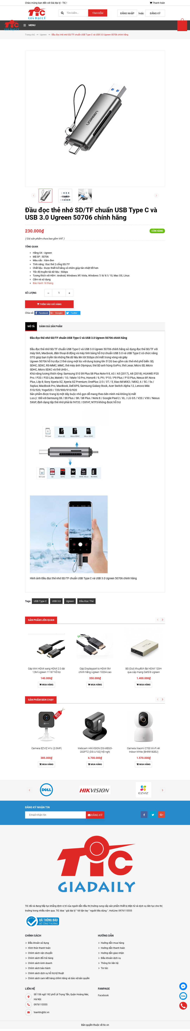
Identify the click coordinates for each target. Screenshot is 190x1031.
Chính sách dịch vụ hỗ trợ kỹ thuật (46, 899)
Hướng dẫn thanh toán (113, 874)
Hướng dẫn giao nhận (112, 879)
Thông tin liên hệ (109, 889)
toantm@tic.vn (41, 938)
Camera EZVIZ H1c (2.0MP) (46, 674)
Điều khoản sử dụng (38, 869)
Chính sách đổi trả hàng (40, 884)
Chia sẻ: (29, 312)
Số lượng (30, 293)
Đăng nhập (127, 13)
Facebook (103, 921)
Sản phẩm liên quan (41, 620)
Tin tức (104, 894)
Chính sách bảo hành (39, 894)
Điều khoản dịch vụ (111, 884)
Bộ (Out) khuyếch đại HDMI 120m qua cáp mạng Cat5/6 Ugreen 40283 (144, 635)
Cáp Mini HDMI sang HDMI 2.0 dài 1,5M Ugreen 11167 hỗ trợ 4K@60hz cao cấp (46, 635)
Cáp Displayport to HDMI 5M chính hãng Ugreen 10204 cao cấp (95, 635)
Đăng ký (155, 13)
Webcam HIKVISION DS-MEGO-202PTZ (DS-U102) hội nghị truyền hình (95, 678)
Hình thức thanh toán (39, 874)
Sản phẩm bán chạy (41, 662)
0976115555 (40, 930)
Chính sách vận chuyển (40, 879)
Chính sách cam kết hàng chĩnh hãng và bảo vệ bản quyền (59, 904)
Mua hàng (46, 648)
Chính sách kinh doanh (40, 889)
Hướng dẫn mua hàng (112, 869)
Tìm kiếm (97, 13)
